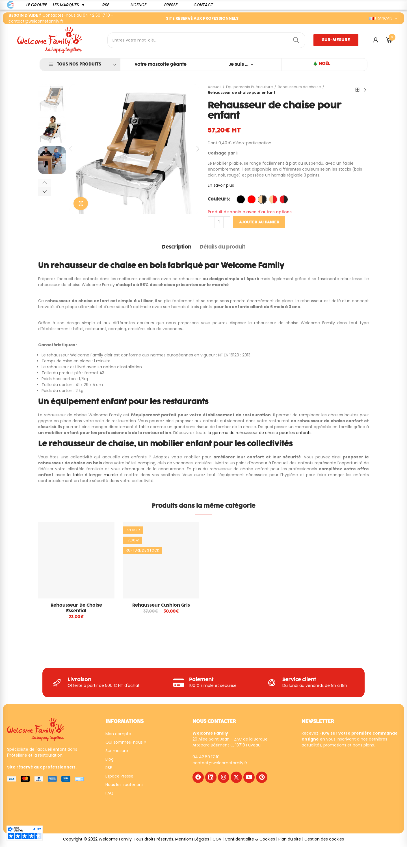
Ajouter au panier (259, 222)
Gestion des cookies (324, 841)
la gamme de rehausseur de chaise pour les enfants (259, 433)
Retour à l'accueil (357, 90)
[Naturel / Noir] (262, 199)
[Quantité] (219, 222)
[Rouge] (251, 199)
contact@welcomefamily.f (219, 765)
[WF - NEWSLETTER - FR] (346, 788)
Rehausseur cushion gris (161, 605)
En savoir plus (221, 185)
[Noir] (240, 199)
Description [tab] (176, 247)
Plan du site (289, 841)
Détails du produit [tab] (222, 247)
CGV (217, 841)
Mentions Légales (192, 841)
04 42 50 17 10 (96, 15)
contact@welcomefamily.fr (35, 21)
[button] (36, 5)
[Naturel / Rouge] (273, 199)
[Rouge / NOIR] (283, 199)
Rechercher (296, 40)
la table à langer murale (92, 475)
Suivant (364, 90)
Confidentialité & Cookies (250, 841)
